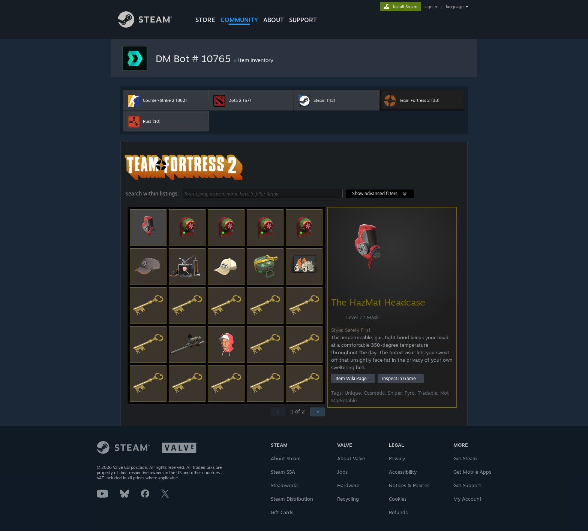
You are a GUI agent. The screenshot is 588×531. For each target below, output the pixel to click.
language (455, 6)
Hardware (348, 485)
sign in (430, 6)
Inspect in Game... (400, 378)
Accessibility (403, 472)
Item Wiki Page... (353, 378)
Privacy (397, 458)
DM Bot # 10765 (195, 58)
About (273, 20)
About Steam (286, 458)
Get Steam (465, 458)
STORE (205, 20)
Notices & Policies (409, 485)
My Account (467, 499)
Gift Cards (282, 512)
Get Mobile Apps (472, 472)
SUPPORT (303, 20)
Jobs (342, 472)
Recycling (348, 499)
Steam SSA (283, 472)
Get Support (467, 485)
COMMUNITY (239, 20)
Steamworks (284, 485)
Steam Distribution (292, 499)
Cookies (397, 499)
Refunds (398, 512)
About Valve (351, 458)
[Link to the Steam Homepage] (151, 25)
